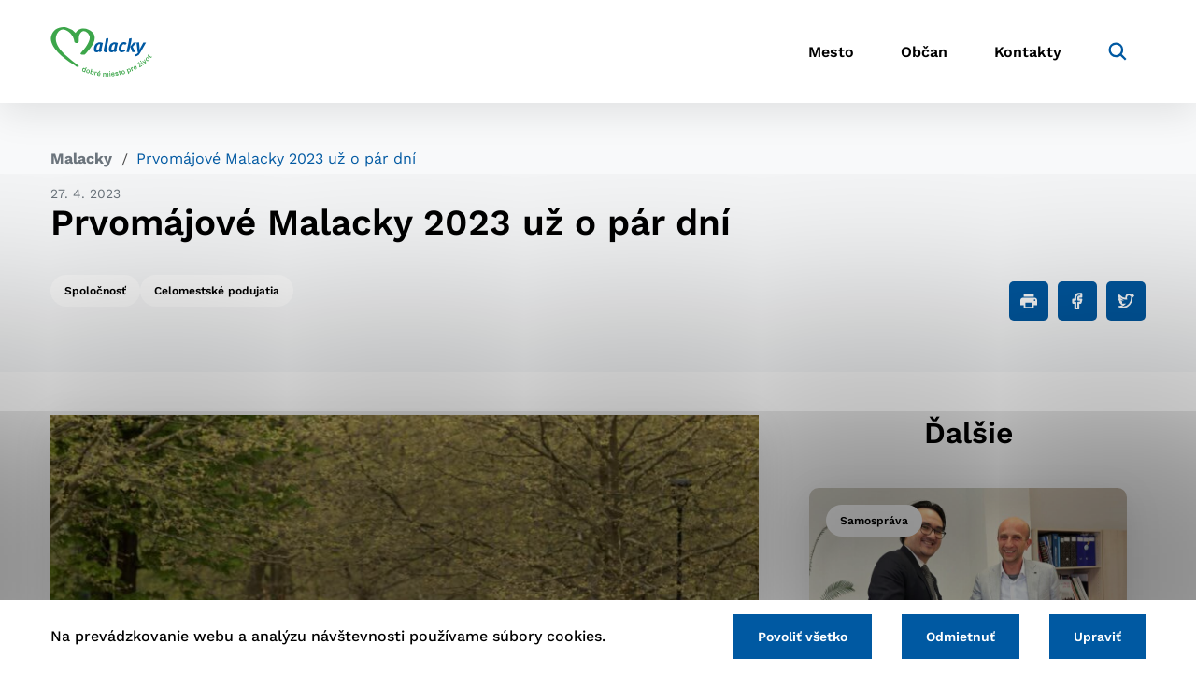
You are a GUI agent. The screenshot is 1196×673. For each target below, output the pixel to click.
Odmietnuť (960, 636)
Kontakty (1027, 52)
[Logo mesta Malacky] (101, 51)
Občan (924, 52)
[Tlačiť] (1028, 301)
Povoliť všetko (802, 636)
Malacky (81, 158)
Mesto (831, 52)
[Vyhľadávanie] (1117, 51)
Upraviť (1097, 636)
